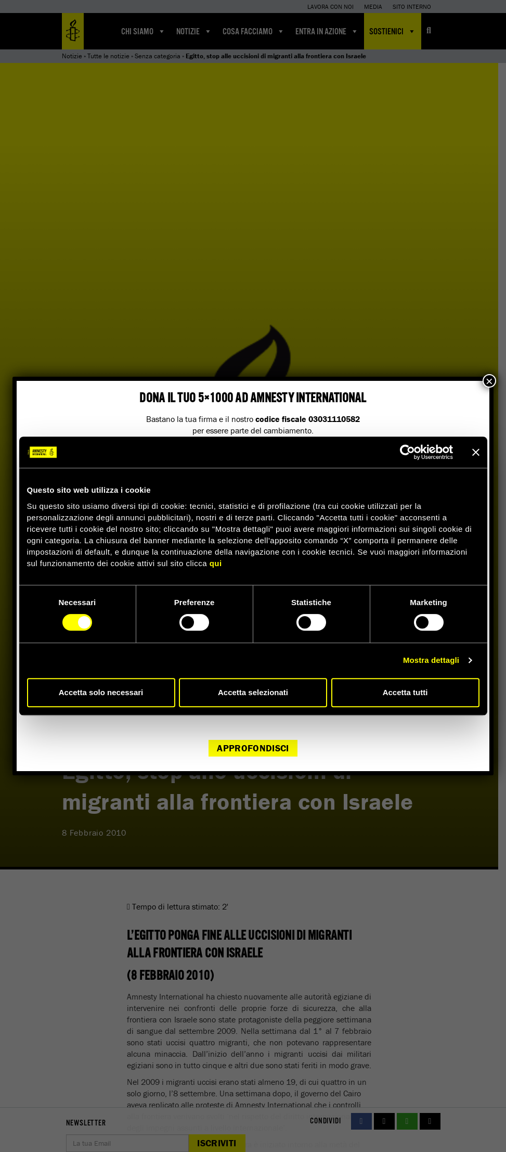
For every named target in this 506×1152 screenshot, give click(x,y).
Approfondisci (253, 748)
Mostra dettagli (431, 660)
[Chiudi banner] (475, 452)
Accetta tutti (405, 692)
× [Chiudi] (489, 381)
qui (216, 563)
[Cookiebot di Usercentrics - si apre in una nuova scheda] (407, 452)
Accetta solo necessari (101, 692)
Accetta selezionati (253, 692)
